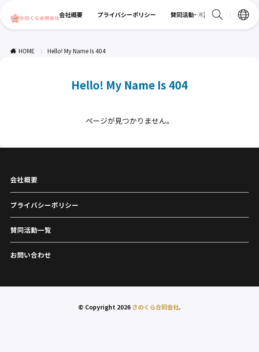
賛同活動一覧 (188, 14)
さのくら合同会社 (155, 307)
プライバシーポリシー (126, 14)
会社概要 (71, 14)
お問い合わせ (30, 255)
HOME (27, 50)
